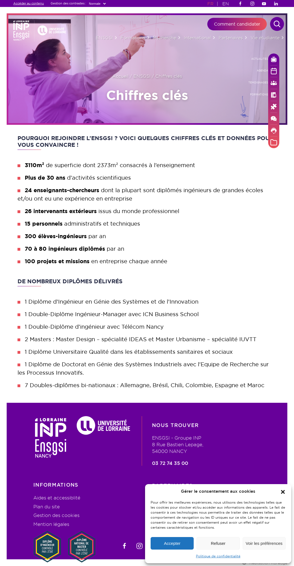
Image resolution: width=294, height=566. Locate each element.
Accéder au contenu (28, 3)
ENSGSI (141, 76)
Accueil (120, 76)
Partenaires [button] (231, 37)
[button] (283, 491)
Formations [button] (133, 37)
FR (210, 3)
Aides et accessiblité (56, 498)
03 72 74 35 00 (170, 463)
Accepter (172, 543)
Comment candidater (237, 24)
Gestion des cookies (56, 515)
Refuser (218, 543)
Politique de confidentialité (218, 556)
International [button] (197, 37)
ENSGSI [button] (104, 37)
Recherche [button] (164, 37)
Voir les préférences (264, 543)
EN (225, 3)
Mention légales (51, 524)
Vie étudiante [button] (265, 37)
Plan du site (46, 506)
